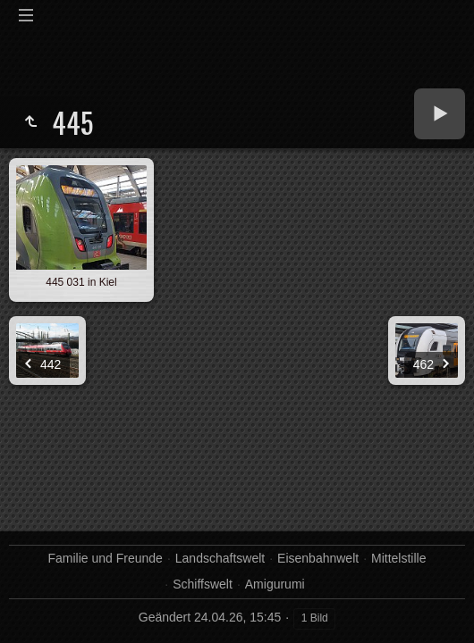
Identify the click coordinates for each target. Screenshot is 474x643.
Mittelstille (398, 558)
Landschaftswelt (220, 558)
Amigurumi (275, 584)
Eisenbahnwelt (318, 558)
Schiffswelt (203, 584)
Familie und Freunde (104, 558)
